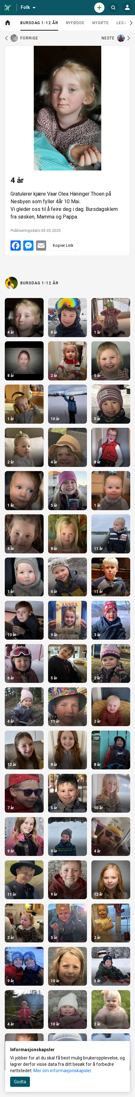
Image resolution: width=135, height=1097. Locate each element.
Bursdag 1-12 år (39, 25)
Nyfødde (75, 23)
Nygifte (100, 23)
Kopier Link (63, 245)
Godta (20, 1081)
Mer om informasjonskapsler (62, 1070)
